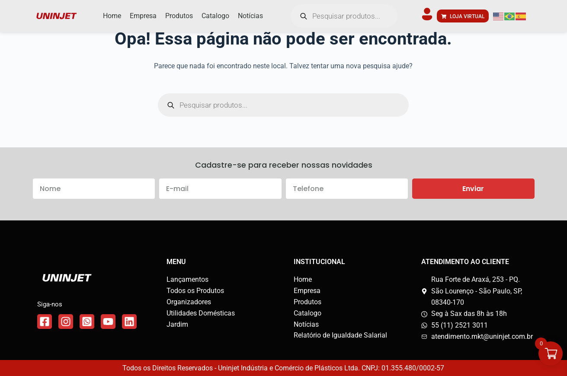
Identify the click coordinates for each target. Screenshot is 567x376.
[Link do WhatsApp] (87, 321)
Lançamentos (187, 279)
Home (303, 279)
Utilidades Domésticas (201, 313)
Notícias (306, 324)
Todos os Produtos (195, 291)
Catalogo (307, 313)
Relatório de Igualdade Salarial (340, 335)
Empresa (307, 291)
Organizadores (189, 302)
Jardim (177, 324)
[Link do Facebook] (44, 321)
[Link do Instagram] (65, 321)
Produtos (307, 302)
